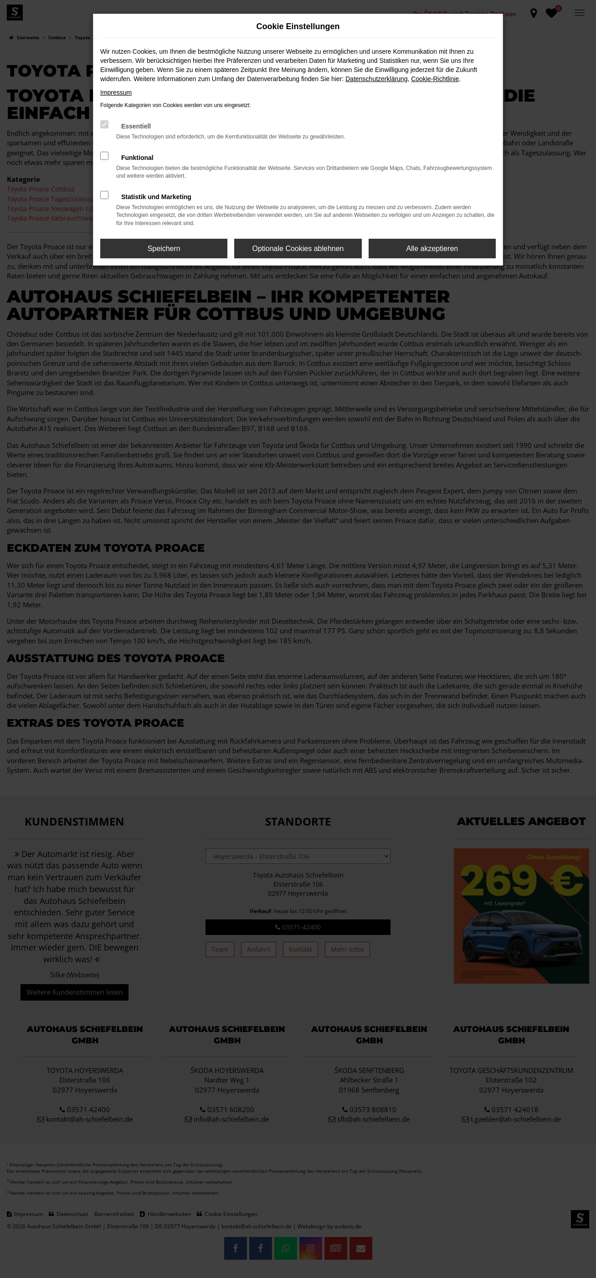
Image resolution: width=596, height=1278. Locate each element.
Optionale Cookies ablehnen (298, 248)
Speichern (164, 248)
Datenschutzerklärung (376, 78)
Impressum (116, 92)
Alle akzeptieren (432, 248)
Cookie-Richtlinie (435, 78)
